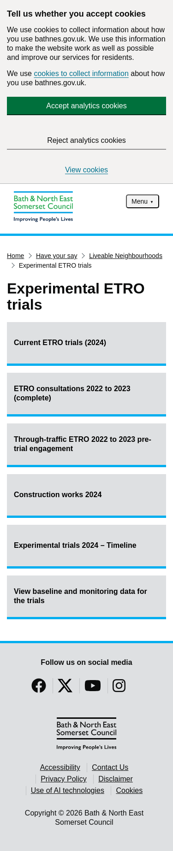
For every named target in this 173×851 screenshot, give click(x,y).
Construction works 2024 (57, 495)
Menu (139, 201)
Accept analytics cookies (86, 106)
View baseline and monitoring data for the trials (80, 596)
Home (15, 255)
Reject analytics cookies (86, 140)
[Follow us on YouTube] (92, 689)
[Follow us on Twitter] (65, 689)
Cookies (129, 790)
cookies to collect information (81, 73)
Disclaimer (115, 779)
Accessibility (60, 767)
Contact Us (110, 767)
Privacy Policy (64, 779)
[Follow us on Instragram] (119, 689)
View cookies (86, 170)
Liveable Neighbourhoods (125, 255)
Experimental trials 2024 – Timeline (75, 545)
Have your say (56, 255)
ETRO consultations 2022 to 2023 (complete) (72, 393)
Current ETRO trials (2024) (60, 342)
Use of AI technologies (67, 790)
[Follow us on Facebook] (38, 689)
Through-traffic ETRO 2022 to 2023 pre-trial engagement (82, 443)
